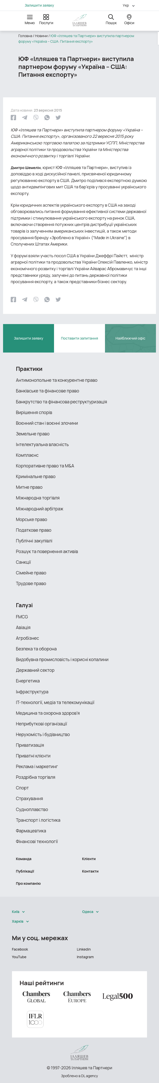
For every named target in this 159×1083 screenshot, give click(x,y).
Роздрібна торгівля (35, 777)
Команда (23, 858)
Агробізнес (27, 638)
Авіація (23, 627)
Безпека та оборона (36, 649)
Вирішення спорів (34, 412)
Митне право (29, 487)
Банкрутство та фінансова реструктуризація (61, 402)
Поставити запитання (79, 338)
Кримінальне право (35, 476)
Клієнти (89, 858)
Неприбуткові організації (41, 724)
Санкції (23, 562)
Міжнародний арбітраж (39, 509)
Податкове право (33, 530)
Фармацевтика (31, 831)
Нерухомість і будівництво (43, 734)
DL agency (89, 1075)
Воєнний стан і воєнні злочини (47, 423)
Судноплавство (32, 809)
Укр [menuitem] (126, 5)
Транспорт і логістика (38, 820)
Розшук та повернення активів (47, 551)
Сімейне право (31, 573)
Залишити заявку (39, 5)
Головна (25, 35)
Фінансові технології (37, 841)
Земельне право (32, 434)
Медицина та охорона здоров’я (48, 713)
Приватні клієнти (33, 756)
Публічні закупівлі (34, 541)
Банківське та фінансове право (47, 391)
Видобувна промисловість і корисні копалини (62, 659)
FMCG (22, 617)
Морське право (31, 519)
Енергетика (28, 681)
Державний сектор (35, 670)
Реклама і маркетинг (37, 766)
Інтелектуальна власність (42, 444)
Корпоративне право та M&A (45, 466)
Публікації (25, 871)
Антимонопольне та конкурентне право (56, 380)
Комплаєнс (27, 455)
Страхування (29, 798)
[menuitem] (126, 5)
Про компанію (28, 883)
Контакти (90, 871)
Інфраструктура (32, 692)
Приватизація (30, 745)
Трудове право (31, 583)
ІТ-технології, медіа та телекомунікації (55, 702)
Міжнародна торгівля (38, 498)
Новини (41, 35)
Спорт (22, 788)
